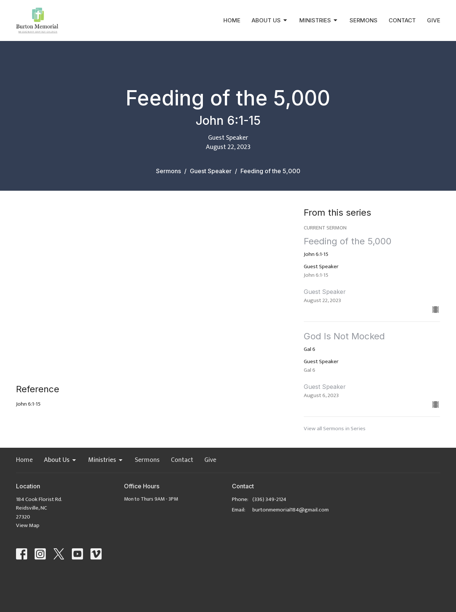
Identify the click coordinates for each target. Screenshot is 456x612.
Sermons (363, 20)
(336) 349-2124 (269, 499)
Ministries (318, 20)
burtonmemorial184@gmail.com (290, 509)
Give (433, 20)
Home (231, 20)
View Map (27, 525)
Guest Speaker (211, 171)
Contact (402, 20)
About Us (270, 20)
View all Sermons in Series (335, 428)
